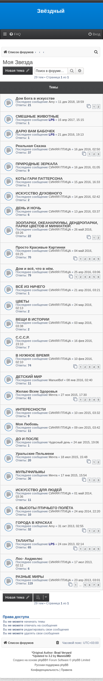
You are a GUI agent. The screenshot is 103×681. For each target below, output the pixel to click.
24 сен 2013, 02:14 (71, 544)
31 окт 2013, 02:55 (70, 526)
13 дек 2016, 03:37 (87, 211)
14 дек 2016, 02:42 (87, 196)
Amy (52, 101)
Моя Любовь (27, 424)
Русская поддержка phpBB (51, 665)
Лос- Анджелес (29, 559)
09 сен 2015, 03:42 (87, 427)
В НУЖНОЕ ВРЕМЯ (32, 355)
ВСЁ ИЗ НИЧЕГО (30, 287)
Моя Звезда (18, 62)
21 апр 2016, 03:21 (87, 290)
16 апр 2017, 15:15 (71, 119)
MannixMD (64, 656)
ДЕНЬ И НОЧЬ (28, 208)
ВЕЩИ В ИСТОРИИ (32, 319)
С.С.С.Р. (22, 337)
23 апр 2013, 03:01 (87, 580)
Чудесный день (59, 442)
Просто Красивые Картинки (40, 247)
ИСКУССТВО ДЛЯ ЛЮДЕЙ (39, 490)
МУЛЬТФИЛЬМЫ (30, 472)
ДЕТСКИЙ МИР (29, 377)
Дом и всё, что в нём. (35, 269)
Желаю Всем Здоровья (36, 391)
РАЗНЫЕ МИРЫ (30, 577)
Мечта (53, 394)
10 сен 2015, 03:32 (87, 412)
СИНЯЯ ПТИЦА (60, 149)
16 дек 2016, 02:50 (87, 149)
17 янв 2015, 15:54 (74, 475)
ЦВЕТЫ (22, 301)
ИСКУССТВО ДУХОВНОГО (39, 193)
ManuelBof (56, 380)
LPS (51, 119)
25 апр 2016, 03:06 (87, 272)
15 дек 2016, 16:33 (87, 182)
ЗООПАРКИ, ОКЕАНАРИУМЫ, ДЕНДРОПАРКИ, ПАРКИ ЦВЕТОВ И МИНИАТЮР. (57, 224)
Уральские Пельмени (35, 454)
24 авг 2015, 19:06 (86, 442)
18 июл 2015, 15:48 (74, 457)
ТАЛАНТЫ (25, 541)
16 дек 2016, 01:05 (87, 167)
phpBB (42, 660)
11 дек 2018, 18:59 (71, 101)
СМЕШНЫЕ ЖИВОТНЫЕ (37, 116)
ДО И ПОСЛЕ (27, 439)
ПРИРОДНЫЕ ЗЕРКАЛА (37, 164)
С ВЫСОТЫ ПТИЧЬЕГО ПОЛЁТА (44, 508)
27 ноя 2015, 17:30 (74, 394)
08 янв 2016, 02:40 (79, 380)
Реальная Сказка (31, 146)
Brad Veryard (62, 652)
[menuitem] (15, 34)
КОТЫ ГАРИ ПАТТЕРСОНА (39, 179)
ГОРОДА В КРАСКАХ (34, 523)
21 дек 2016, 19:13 (71, 134)
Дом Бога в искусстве (35, 98)
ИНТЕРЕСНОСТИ (31, 409)
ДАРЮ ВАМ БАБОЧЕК (35, 131)
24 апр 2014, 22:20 (87, 511)
